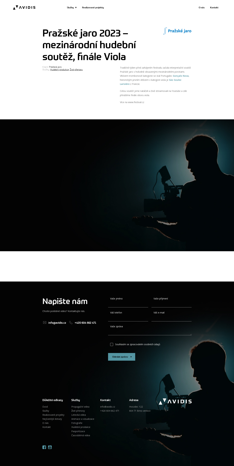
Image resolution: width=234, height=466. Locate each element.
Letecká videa (78, 414)
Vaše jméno (116, 298)
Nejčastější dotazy (52, 418)
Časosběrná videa (80, 435)
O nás (202, 7)
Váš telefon (116, 312)
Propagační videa (80, 406)
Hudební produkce (59, 69)
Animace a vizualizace (82, 418)
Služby (70, 7)
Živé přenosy (76, 69)
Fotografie (76, 422)
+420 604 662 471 (109, 410)
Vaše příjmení (161, 298)
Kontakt (214, 7)
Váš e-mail (159, 312)
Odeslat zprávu (122, 356)
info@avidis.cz (107, 406)
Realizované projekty (93, 7)
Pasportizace (78, 431)
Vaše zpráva (116, 326)
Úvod (45, 406)
